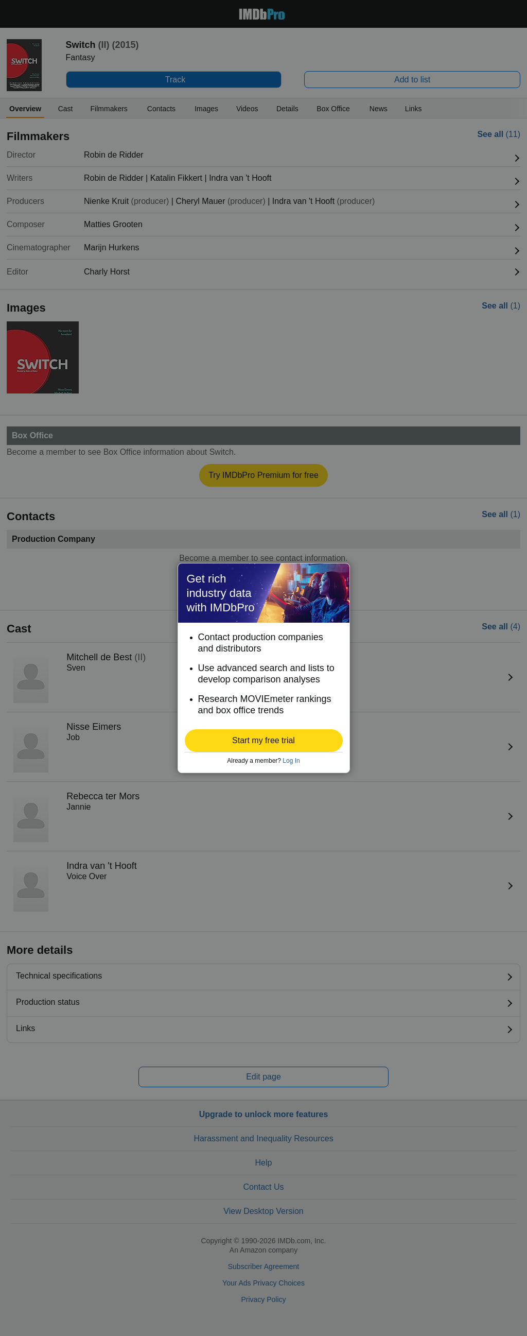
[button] (263, 740)
